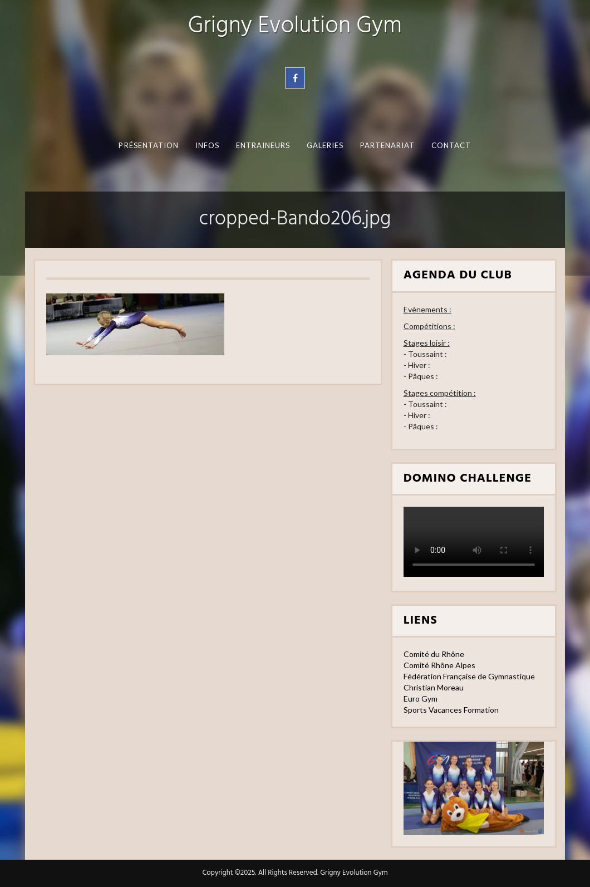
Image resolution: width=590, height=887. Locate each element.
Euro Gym (420, 698)
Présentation (149, 145)
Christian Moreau (434, 687)
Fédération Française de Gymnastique (469, 676)
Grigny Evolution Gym (295, 26)
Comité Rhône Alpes (439, 665)
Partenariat (387, 145)
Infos (207, 145)
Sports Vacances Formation (451, 709)
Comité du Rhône (434, 654)
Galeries (325, 145)
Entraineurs (263, 145)
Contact (451, 145)
